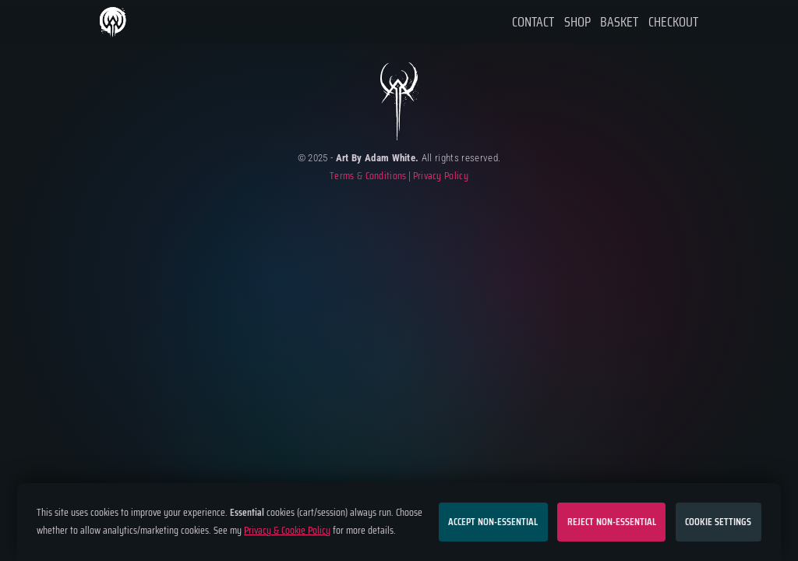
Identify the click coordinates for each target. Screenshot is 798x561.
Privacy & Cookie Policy (287, 530)
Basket (619, 22)
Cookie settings (718, 521)
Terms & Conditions (368, 176)
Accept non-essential (493, 521)
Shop (577, 22)
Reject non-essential (611, 521)
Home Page (114, 21)
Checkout (673, 22)
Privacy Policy (440, 176)
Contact (533, 22)
